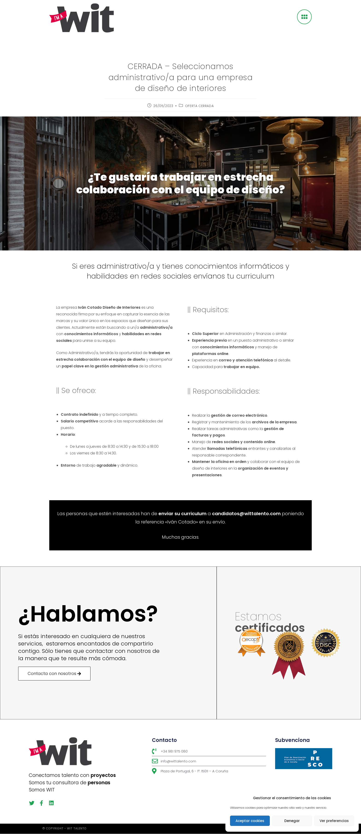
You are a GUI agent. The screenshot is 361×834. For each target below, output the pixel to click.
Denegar (292, 820)
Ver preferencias (334, 820)
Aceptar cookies (250, 820)
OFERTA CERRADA (199, 106)
